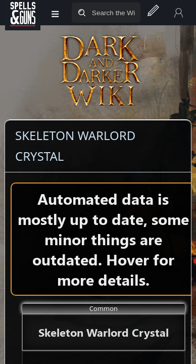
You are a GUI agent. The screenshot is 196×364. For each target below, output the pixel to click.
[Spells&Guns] (22, 12)
